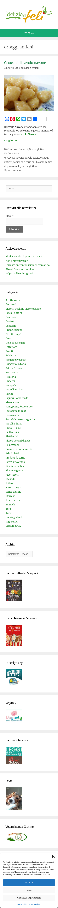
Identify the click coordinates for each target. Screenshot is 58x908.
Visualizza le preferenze (29, 897)
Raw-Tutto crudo (15, 462)
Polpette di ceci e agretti (19, 273)
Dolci (8, 338)
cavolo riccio (32, 157)
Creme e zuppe (14, 330)
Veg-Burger (12, 521)
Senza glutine (37, 149)
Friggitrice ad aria (16, 364)
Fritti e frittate (14, 368)
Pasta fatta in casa (16, 410)
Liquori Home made (17, 398)
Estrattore (11, 347)
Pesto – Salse (13, 428)
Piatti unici (12, 436)
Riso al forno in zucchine (20, 269)
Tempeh (10, 504)
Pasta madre (13, 415)
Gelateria (11, 376)
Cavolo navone (15, 157)
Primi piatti (12, 453)
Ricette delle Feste (16, 466)
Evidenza (11, 355)
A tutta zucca (13, 300)
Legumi (10, 393)
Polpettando (12, 445)
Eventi (9, 351)
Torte (9, 513)
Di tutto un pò (13, 334)
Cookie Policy (22, 904)
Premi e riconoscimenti (19, 449)
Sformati (11, 496)
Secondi (10, 479)
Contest (10, 321)
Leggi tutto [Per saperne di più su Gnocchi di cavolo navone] (10, 140)
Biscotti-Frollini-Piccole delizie (23, 308)
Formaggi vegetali (16, 359)
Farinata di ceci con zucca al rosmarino (28, 265)
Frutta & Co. (12, 372)
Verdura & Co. (11, 153)
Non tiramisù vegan (17, 260)
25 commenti (14, 170)
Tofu (8, 508)
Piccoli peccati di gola (18, 440)
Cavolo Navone (28, 134)
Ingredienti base (15, 389)
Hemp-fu (11, 385)
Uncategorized (14, 517)
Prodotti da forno (15, 457)
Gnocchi (23, 149)
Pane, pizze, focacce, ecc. (19, 406)
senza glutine (29, 166)
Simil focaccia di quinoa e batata (24, 256)
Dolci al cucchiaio (15, 342)
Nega (29, 890)
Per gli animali (14, 423)
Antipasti (11, 304)
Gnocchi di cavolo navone (25, 62)
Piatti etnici (12, 432)
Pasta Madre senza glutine (20, 419)
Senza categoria (14, 487)
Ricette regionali (15, 470)
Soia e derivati (14, 500)
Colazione (11, 317)
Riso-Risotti (12, 474)
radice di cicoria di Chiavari (28, 162)
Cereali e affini (14, 312)
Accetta (29, 882)
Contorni (12, 149)
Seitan (9, 483)
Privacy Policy (34, 904)
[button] (53, 856)
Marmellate (12, 402)
